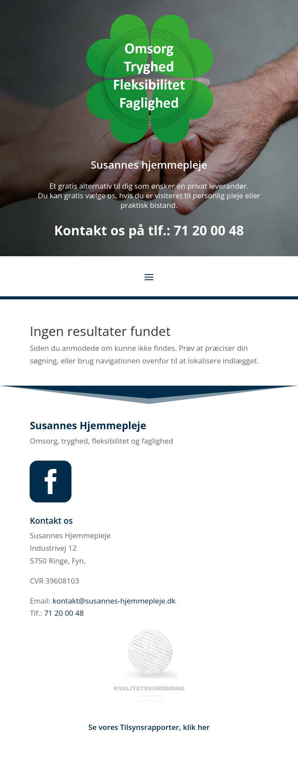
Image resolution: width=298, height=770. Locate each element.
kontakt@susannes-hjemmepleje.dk (114, 601)
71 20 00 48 (209, 230)
